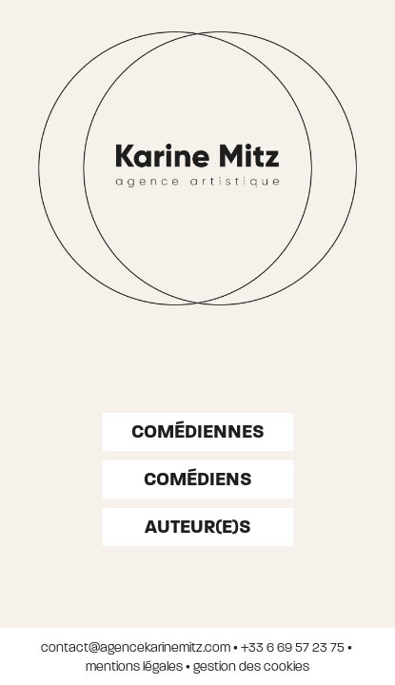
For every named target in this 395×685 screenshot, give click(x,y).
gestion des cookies (251, 666)
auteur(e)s (198, 526)
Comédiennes (198, 431)
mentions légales (134, 666)
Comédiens (198, 479)
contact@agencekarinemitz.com (135, 647)
